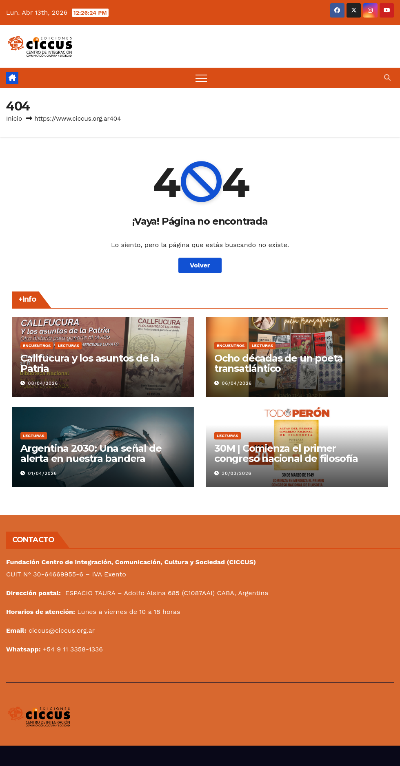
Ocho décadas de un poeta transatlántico (278, 363)
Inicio (14, 118)
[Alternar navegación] (201, 78)
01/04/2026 (42, 473)
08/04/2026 (43, 383)
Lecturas (68, 345)
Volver (200, 265)
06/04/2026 (237, 383)
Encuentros (37, 345)
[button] (387, 78)
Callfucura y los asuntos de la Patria (89, 363)
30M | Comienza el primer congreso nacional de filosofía (286, 453)
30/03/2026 (236, 473)
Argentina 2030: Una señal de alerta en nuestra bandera (90, 453)
